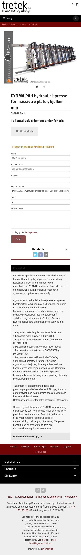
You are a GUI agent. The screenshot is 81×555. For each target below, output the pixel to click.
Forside (5, 24)
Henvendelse (40, 217)
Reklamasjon (40, 446)
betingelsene (31, 232)
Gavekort (54, 446)
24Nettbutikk (46, 549)
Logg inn (67, 446)
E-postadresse (40, 167)
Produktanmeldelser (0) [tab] (26, 436)
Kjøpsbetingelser (24, 496)
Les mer (41, 540)
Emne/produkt (40, 189)
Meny (7, 18)
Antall (40, 200)
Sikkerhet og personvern (49, 496)
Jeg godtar (24, 232)
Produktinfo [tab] (19, 268)
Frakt (9, 496)
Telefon (40, 178)
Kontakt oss (40, 452)
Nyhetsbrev (71, 496)
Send (18, 239)
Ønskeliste (25, 131)
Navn (40, 157)
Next (76, 57)
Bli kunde (25, 446)
